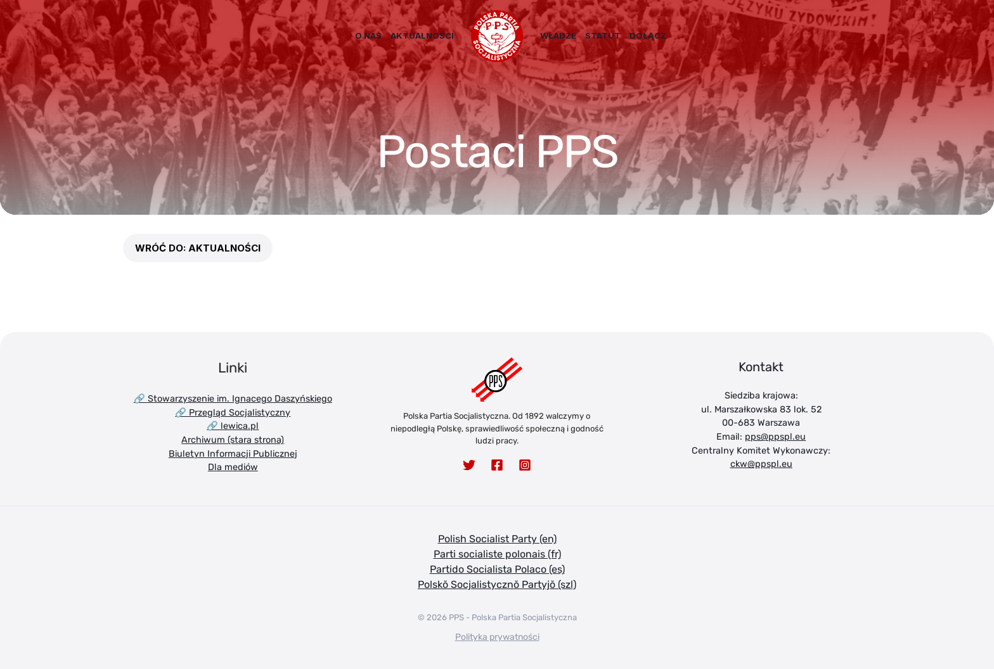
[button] (198, 248)
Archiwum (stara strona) (232, 440)
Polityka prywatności (497, 637)
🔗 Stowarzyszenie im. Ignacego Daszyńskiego (233, 398)
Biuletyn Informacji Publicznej (233, 454)
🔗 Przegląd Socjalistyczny (232, 412)
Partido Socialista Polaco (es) (497, 569)
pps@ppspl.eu (775, 436)
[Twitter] (469, 465)
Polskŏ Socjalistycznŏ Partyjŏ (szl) (497, 584)
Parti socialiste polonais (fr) (497, 554)
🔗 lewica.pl (233, 426)
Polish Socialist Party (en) (497, 539)
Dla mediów (233, 467)
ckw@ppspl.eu (761, 464)
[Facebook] (497, 465)
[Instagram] (525, 465)
